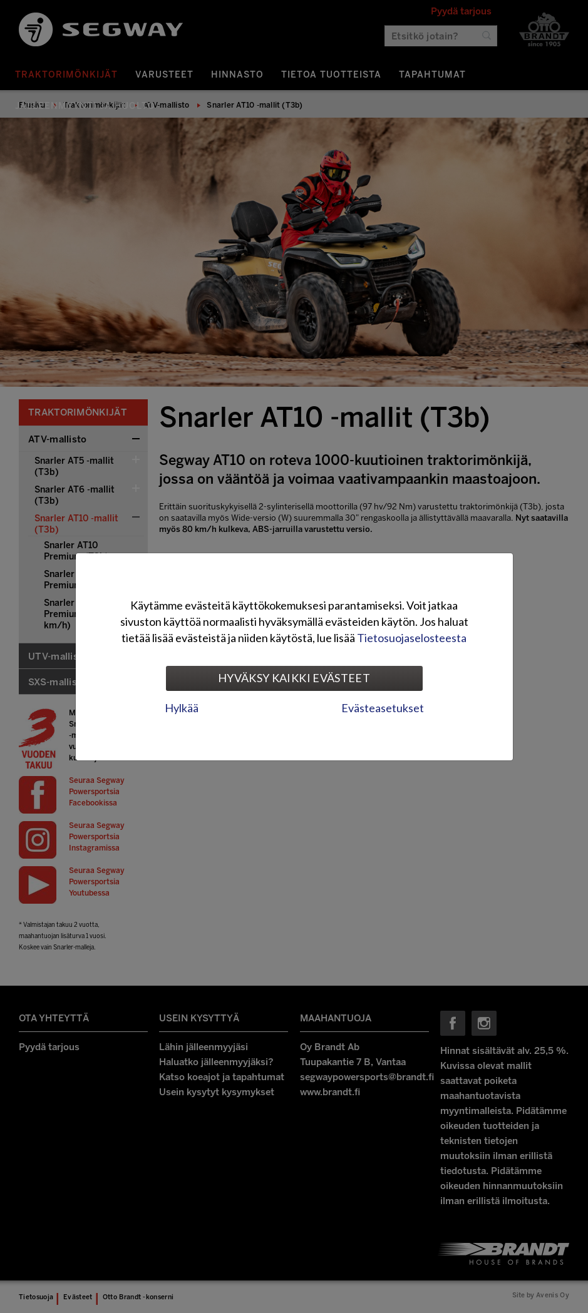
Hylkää (182, 708)
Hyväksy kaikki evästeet (294, 678)
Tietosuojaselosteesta (412, 638)
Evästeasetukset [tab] (382, 708)
